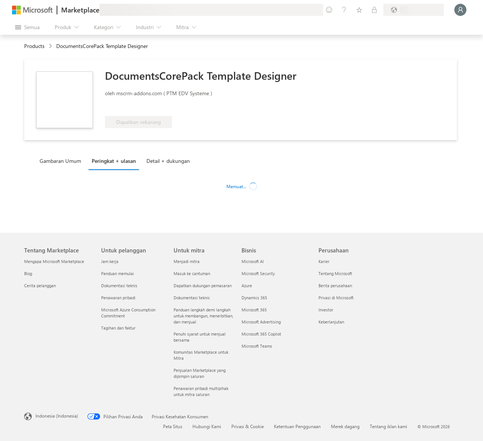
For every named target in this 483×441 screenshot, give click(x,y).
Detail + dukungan (168, 160)
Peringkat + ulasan (114, 160)
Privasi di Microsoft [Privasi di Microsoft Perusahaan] (336, 297)
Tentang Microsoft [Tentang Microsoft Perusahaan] (335, 273)
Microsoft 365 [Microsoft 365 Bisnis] (254, 310)
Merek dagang (345, 426)
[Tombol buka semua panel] (27, 27)
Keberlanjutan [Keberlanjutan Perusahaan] (331, 322)
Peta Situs (172, 426)
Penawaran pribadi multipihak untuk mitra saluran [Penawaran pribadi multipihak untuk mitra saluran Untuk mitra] (201, 391)
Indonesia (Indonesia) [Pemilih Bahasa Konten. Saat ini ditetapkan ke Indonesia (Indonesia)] (56, 416)
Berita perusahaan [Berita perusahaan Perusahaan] (335, 285)
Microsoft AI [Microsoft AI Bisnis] (253, 261)
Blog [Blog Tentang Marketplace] (28, 273)
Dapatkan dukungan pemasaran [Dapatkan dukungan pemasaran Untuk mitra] (203, 285)
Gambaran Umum (60, 160)
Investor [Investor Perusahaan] (325, 310)
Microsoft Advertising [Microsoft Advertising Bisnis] (261, 322)
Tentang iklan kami (388, 426)
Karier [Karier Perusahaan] (323, 261)
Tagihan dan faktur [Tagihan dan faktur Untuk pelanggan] (118, 328)
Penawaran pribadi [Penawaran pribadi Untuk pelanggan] (118, 297)
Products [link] (34, 46)
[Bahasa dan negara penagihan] (413, 10)
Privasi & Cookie (247, 426)
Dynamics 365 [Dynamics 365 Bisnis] (254, 297)
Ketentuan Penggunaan (297, 426)
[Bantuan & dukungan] (344, 10)
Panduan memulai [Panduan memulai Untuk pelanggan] (117, 273)
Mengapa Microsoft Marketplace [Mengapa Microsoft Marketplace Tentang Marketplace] (54, 261)
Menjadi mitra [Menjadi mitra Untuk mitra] (187, 261)
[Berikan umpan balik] (329, 10)
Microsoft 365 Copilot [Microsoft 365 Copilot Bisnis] (261, 334)
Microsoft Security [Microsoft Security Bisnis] (258, 273)
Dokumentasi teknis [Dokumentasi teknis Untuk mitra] (192, 297)
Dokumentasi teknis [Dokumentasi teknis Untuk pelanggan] (119, 285)
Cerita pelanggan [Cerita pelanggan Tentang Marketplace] (40, 285)
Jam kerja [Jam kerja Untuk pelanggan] (109, 261)
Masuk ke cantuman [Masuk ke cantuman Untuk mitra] (192, 273)
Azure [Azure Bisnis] (247, 285)
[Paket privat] (374, 10)
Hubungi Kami (206, 426)
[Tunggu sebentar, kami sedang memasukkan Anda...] (460, 10)
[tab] (62, 160)
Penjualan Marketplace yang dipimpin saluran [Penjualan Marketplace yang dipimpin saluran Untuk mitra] (200, 373)
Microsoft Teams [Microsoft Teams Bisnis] (257, 346)
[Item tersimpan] (359, 10)
